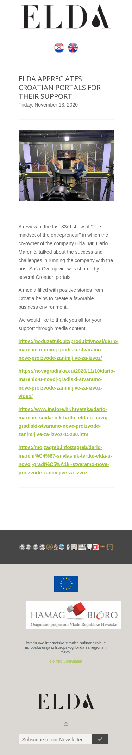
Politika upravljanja (66, 661)
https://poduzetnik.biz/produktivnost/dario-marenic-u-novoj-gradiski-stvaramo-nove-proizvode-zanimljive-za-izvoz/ (69, 349)
